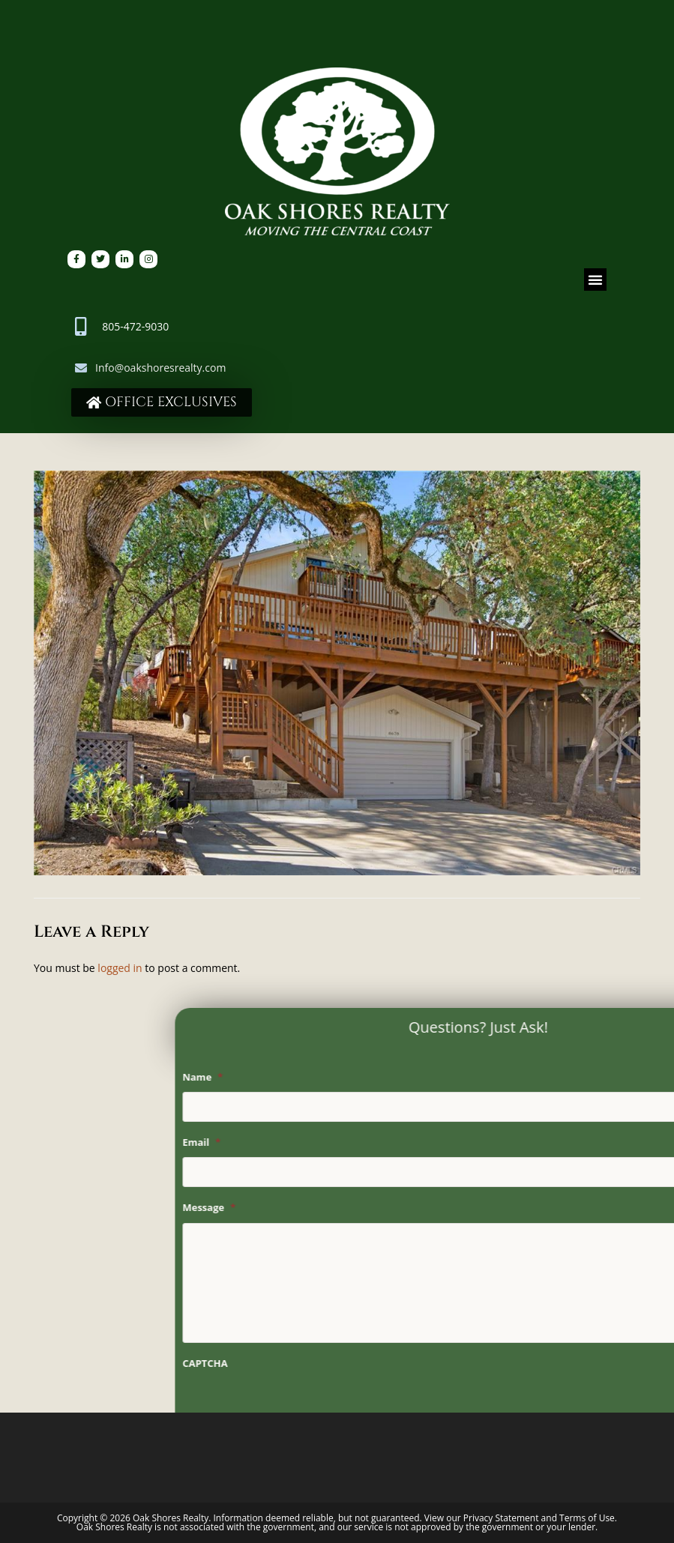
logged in (119, 968)
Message (363, 1207)
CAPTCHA (359, 1363)
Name (357, 1077)
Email (356, 1142)
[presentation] (451, 1407)
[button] (595, 279)
